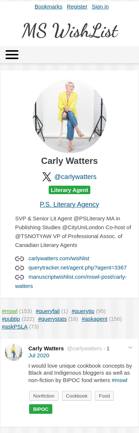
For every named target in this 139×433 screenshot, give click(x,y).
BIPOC (40, 409)
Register (77, 6)
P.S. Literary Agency (69, 204)
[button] (130, 347)
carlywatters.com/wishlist (58, 258)
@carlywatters (75, 177)
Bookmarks (48, 6)
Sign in (100, 6)
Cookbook (77, 396)
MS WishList (70, 30)
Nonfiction (44, 396)
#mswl (120, 380)
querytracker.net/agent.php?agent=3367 (77, 267)
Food (104, 396)
